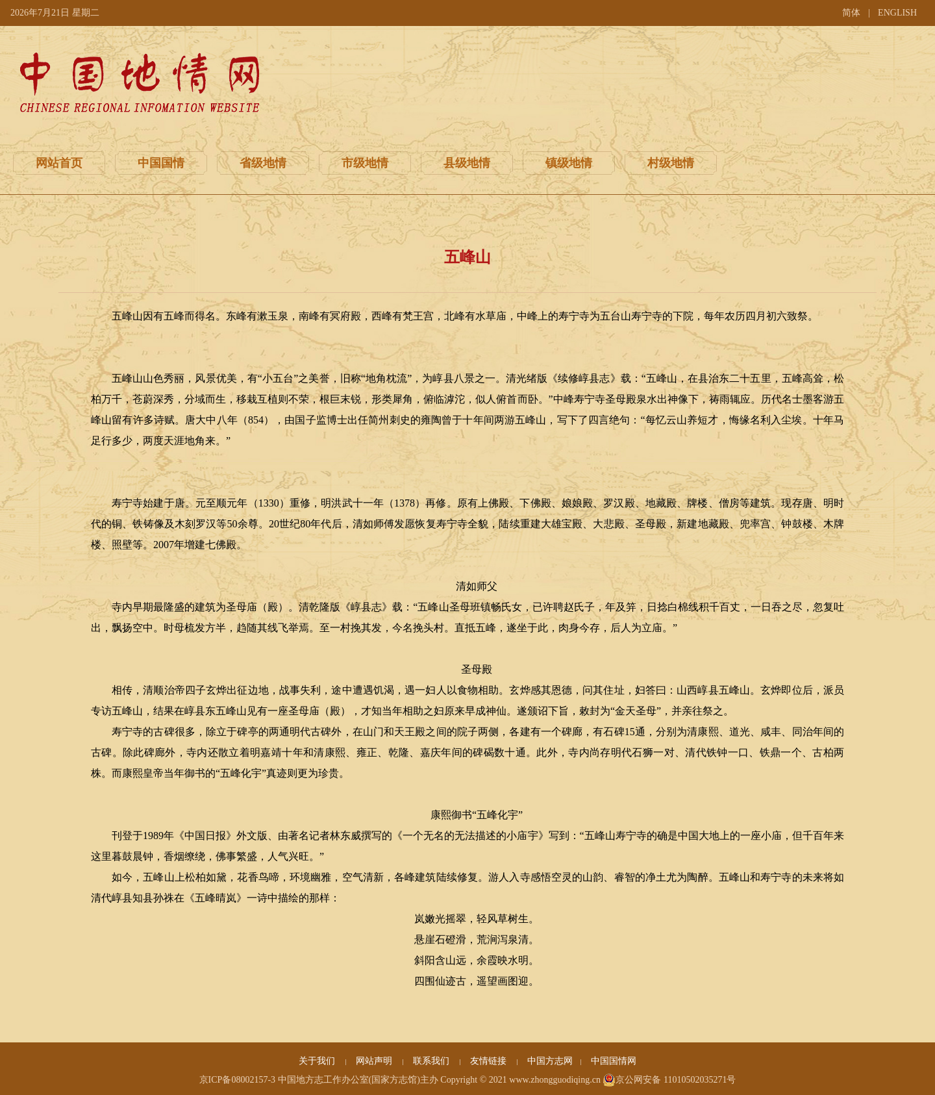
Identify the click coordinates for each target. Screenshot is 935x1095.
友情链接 (489, 1061)
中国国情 (161, 163)
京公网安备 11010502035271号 (669, 1080)
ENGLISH (897, 13)
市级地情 (365, 163)
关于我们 (318, 1061)
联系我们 (432, 1061)
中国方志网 (550, 1061)
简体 (851, 13)
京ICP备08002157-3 (237, 1080)
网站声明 (375, 1061)
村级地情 (670, 163)
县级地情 (466, 163)
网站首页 (59, 163)
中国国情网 (613, 1061)
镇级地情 (568, 163)
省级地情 (263, 163)
